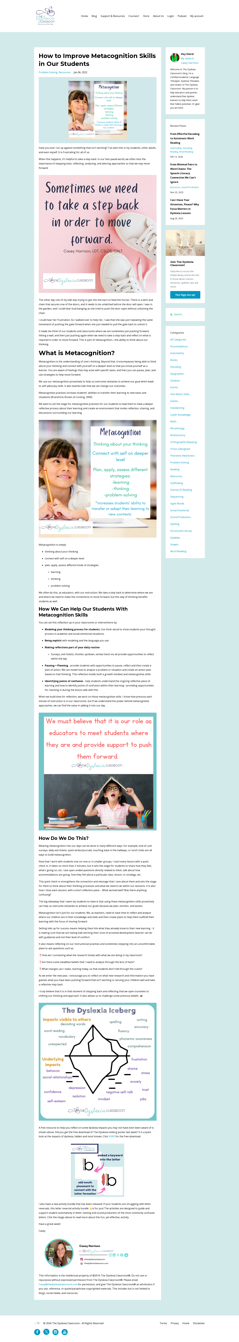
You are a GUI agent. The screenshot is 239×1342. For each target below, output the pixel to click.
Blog (94, 16)
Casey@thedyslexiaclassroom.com (58, 1284)
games (174, 401)
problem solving (48, 72)
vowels (174, 544)
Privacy (175, 1323)
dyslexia (175, 380)
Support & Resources (113, 16)
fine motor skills (179, 394)
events (174, 387)
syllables (175, 537)
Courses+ (133, 16)
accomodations (179, 346)
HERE (112, 1136)
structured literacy (181, 530)
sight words (177, 503)
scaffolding (176, 483)
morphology (177, 428)
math (173, 421)
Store (146, 16)
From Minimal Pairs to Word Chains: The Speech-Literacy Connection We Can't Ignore (183, 173)
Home (84, 16)
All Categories (178, 339)
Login (170, 16)
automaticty (176, 148)
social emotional (179, 510)
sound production (190, 187)
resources (65, 72)
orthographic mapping (183, 442)
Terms (163, 1323)
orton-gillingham (180, 449)
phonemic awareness (182, 455)
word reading (186, 151)
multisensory (177, 435)
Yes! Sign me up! (185, 295)
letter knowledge (180, 414)
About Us (158, 16)
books (174, 360)
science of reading (181, 489)
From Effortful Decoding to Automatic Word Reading (185, 138)
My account (196, 16)
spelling (174, 524)
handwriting (177, 408)
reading (174, 151)
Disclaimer (199, 1323)
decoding (187, 148)
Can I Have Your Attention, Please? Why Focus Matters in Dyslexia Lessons (184, 206)
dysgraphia (177, 373)
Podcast (182, 16)
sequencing (177, 496)
